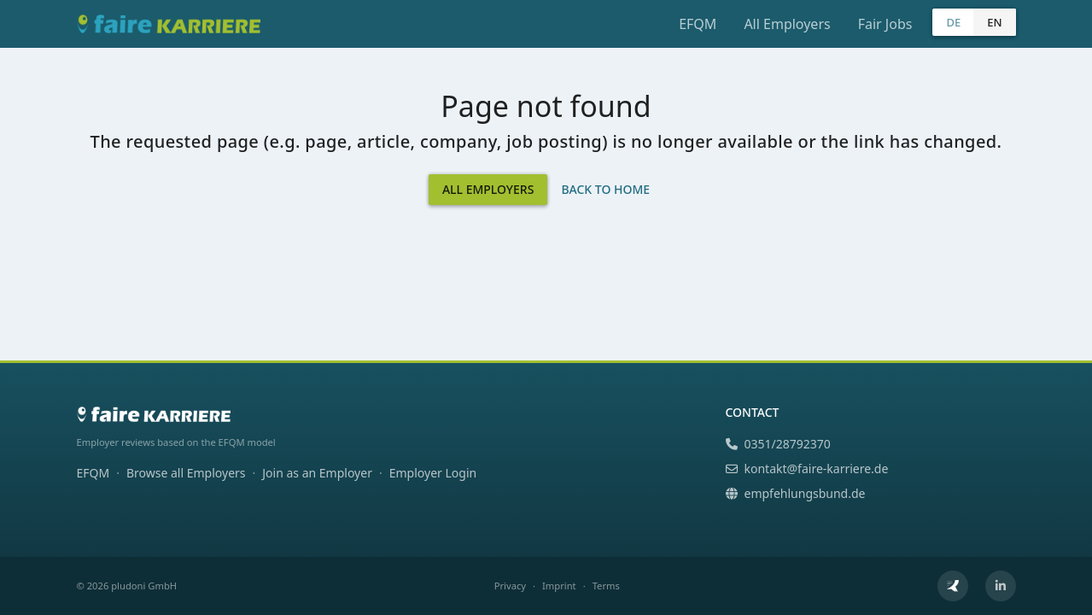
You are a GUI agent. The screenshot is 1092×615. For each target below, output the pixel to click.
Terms (606, 585)
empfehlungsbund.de (796, 493)
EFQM (697, 24)
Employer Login (432, 473)
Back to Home (605, 189)
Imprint (559, 585)
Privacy (510, 585)
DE (953, 22)
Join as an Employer (317, 473)
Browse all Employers (186, 473)
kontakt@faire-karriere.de (807, 468)
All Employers (787, 24)
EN (994, 22)
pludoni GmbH (144, 585)
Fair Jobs (885, 24)
